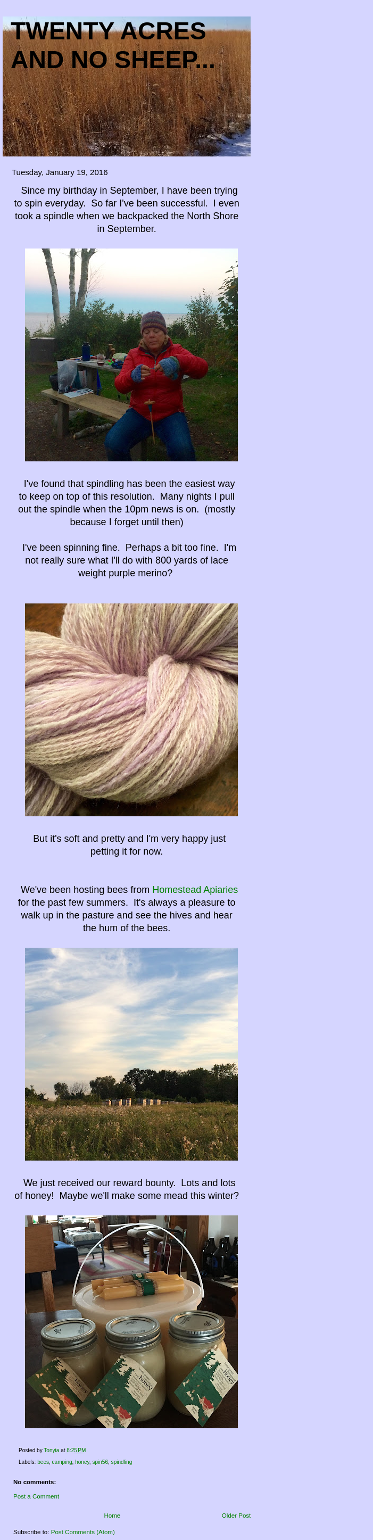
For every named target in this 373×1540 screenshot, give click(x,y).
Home (112, 1515)
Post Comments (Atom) (83, 1532)
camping (62, 1462)
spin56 (100, 1462)
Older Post (236, 1515)
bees (43, 1462)
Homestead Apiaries (195, 889)
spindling (121, 1462)
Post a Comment (36, 1496)
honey (82, 1462)
